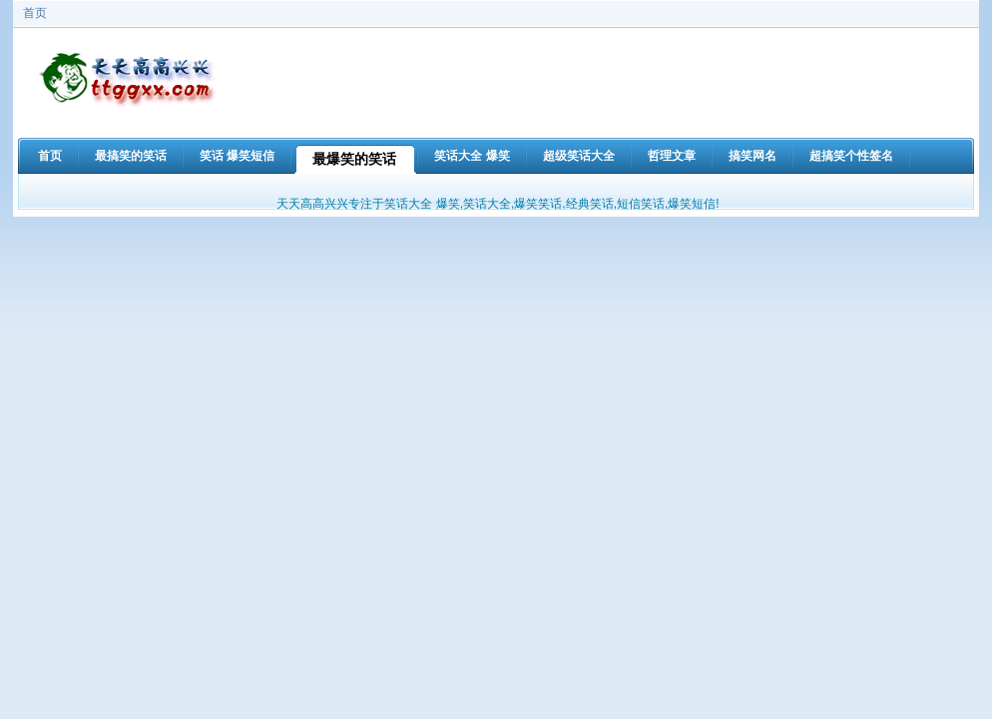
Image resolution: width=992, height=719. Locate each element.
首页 (35, 13)
